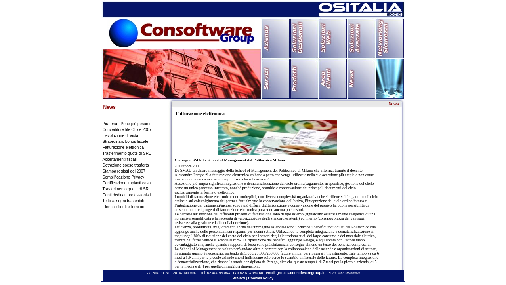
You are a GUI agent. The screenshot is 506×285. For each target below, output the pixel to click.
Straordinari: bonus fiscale (126, 141)
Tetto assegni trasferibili (123, 201)
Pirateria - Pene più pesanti (127, 124)
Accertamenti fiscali (120, 159)
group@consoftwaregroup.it (301, 273)
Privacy (239, 278)
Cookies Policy (260, 278)
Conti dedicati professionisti (127, 195)
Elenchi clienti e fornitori (124, 207)
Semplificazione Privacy (124, 177)
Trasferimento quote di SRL (127, 153)
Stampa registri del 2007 (124, 171)
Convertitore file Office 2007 (127, 129)
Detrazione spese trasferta (126, 165)
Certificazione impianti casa (127, 183)
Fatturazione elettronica (123, 147)
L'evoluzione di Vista (121, 135)
